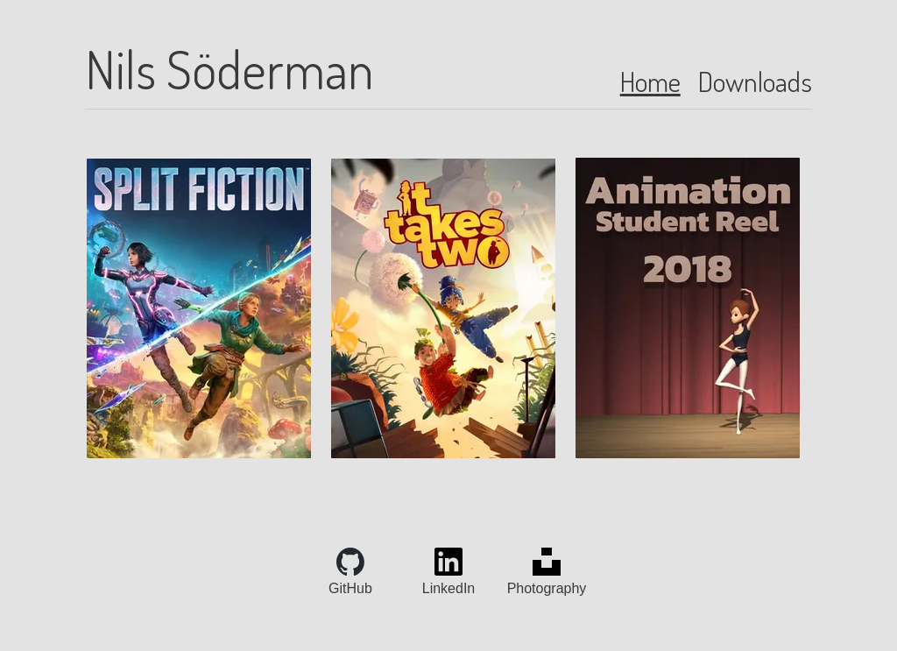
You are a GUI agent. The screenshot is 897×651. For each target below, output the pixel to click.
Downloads (755, 81)
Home (650, 81)
